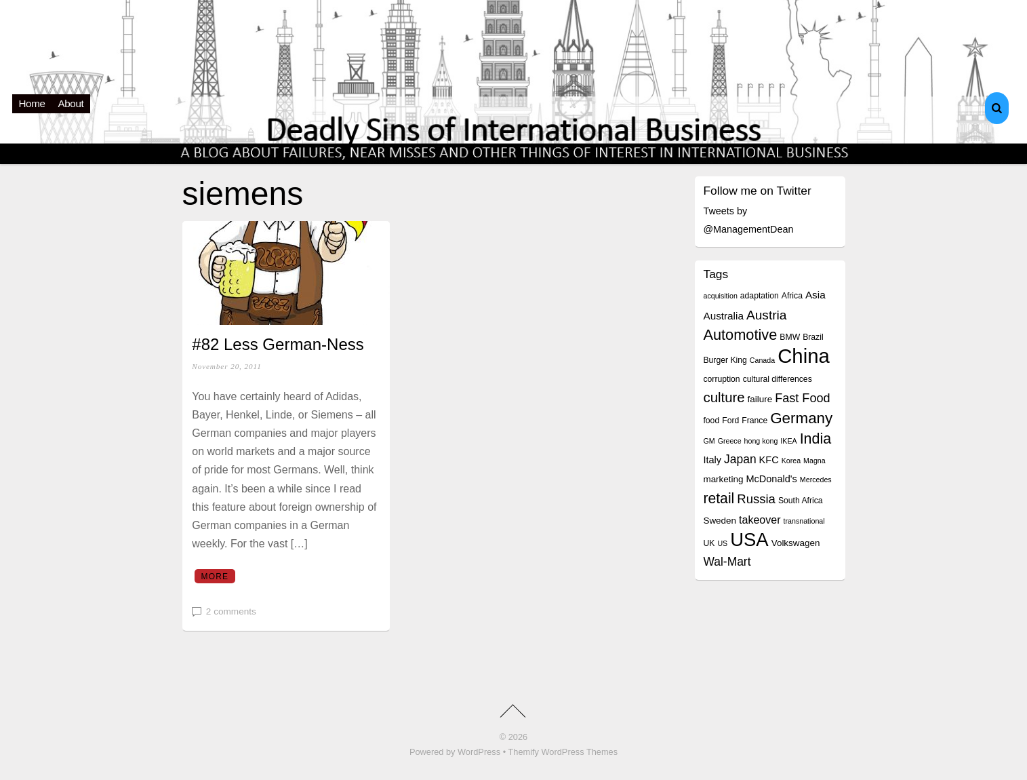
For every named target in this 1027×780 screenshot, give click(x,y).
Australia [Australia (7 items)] (723, 315)
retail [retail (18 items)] (718, 498)
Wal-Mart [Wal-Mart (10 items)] (726, 561)
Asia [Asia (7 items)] (815, 294)
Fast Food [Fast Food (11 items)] (802, 398)
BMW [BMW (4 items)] (790, 337)
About (71, 103)
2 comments (231, 611)
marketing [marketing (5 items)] (723, 479)
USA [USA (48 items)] (749, 539)
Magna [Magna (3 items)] (814, 460)
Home (32, 103)
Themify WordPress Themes (563, 752)
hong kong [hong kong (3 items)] (761, 441)
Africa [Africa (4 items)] (792, 295)
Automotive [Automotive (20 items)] (740, 334)
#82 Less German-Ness (277, 344)
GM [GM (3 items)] (708, 441)
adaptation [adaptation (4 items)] (759, 295)
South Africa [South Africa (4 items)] (800, 500)
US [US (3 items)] (722, 543)
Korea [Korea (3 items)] (791, 460)
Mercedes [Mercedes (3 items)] (816, 479)
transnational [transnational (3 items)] (804, 521)
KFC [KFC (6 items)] (769, 459)
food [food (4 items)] (711, 420)
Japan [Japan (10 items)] (740, 459)
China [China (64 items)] (804, 356)
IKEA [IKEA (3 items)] (788, 441)
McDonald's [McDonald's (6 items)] (771, 478)
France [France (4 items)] (754, 420)
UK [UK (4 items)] (708, 543)
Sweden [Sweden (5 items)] (719, 520)
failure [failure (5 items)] (760, 399)
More (214, 576)
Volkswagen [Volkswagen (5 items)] (795, 543)
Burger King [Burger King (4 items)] (724, 360)
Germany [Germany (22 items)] (801, 418)
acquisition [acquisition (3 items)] (720, 296)
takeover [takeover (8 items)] (760, 519)
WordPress (479, 752)
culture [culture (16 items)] (723, 397)
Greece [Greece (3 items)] (730, 441)
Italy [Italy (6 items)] (712, 459)
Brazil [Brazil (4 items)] (813, 337)
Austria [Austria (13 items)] (766, 315)
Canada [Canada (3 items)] (762, 360)
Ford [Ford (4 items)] (730, 420)
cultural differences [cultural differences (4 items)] (777, 379)
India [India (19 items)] (816, 439)
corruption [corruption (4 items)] (721, 379)
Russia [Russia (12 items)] (756, 499)
